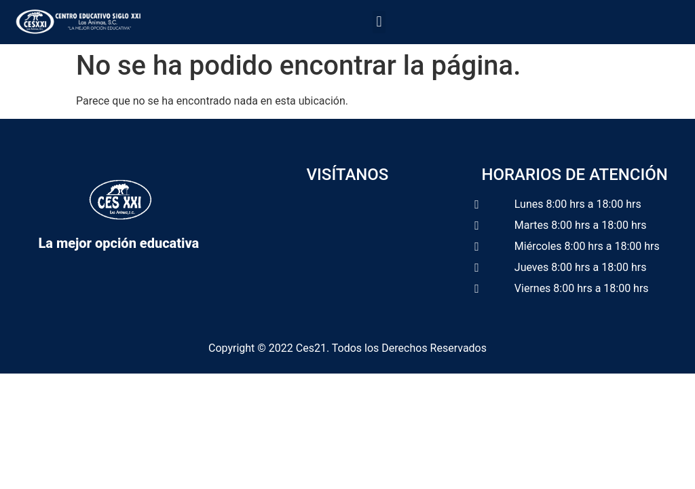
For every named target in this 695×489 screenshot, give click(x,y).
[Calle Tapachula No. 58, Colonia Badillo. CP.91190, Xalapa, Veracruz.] (348, 261)
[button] (379, 22)
